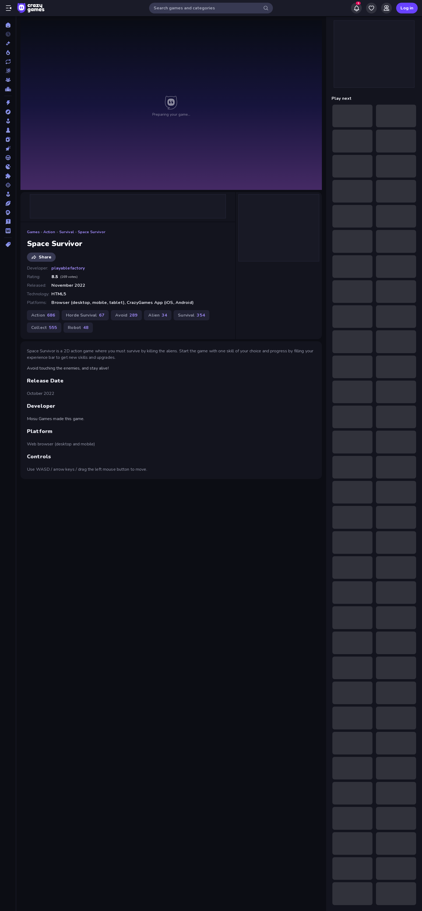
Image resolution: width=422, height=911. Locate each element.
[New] (8, 43)
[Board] (8, 130)
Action (49, 232)
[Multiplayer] (8, 79)
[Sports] (8, 203)
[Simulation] (8, 194)
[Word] (8, 230)
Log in (406, 8)
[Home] (8, 25)
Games (33, 232)
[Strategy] (8, 212)
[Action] (8, 102)
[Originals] (8, 70)
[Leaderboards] (8, 89)
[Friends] (386, 8)
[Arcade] (8, 121)
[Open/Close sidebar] (8, 8)
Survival (66, 232)
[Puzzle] (8, 175)
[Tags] (8, 244)
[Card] (8, 139)
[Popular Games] (8, 52)
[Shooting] (8, 185)
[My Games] (371, 8)
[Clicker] (8, 148)
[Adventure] (8, 111)
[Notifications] (356, 8)
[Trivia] (8, 221)
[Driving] (8, 157)
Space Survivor (91, 232)
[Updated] (8, 61)
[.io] (8, 166)
